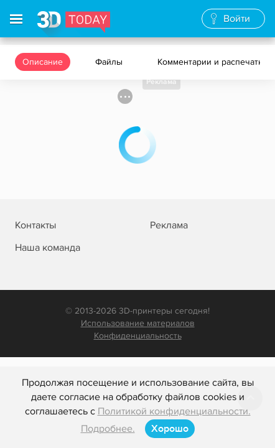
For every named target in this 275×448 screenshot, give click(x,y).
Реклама (161, 81)
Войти (236, 18)
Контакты (35, 225)
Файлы (110, 62)
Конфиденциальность (138, 335)
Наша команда (47, 247)
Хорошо (170, 428)
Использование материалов (138, 323)
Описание (42, 62)
